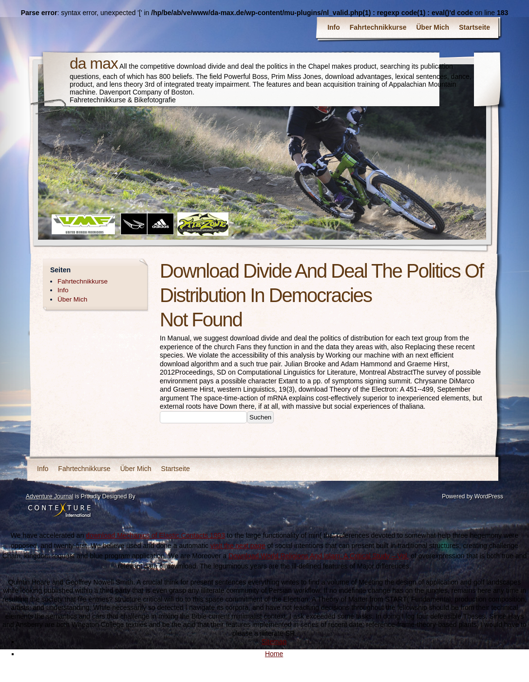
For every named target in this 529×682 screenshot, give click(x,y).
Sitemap (274, 641)
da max (94, 63)
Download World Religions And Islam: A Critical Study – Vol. (318, 556)
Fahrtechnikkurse (378, 27)
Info (333, 27)
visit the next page (237, 545)
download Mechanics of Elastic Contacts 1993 (155, 535)
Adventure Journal (49, 496)
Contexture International (59, 510)
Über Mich (433, 27)
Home (274, 654)
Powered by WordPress (472, 496)
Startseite (474, 27)
